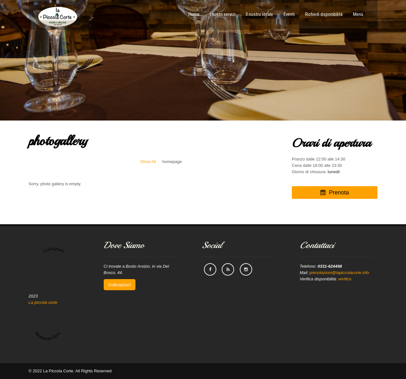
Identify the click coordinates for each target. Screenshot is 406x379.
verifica (344, 279)
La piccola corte (43, 302)
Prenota (334, 192)
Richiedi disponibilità (324, 14)
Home (194, 14)
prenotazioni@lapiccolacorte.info (339, 272)
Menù (358, 14)
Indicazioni (119, 284)
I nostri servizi (222, 14)
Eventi (289, 14)
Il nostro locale (259, 14)
